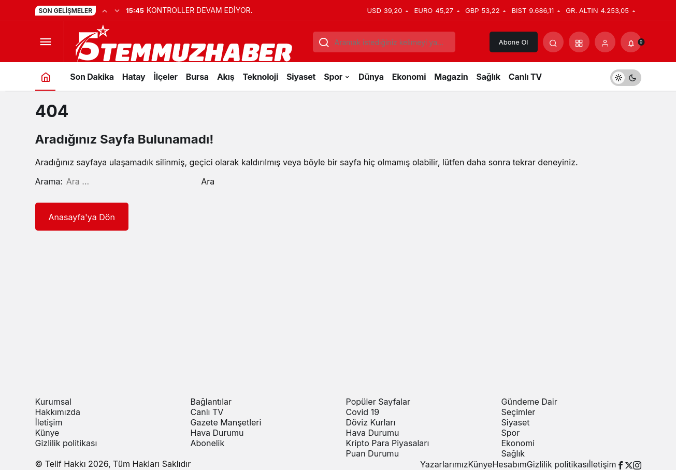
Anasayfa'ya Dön (82, 217)
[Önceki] (104, 10)
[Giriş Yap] (605, 42)
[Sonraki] (117, 10)
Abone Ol (513, 42)
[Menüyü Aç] (45, 42)
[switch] (625, 76)
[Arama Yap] (553, 42)
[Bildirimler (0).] (631, 42)
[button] (579, 42)
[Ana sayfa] (45, 76)
